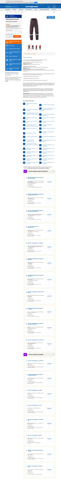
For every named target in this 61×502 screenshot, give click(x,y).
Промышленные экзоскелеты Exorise (15, 64)
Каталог (14, 9)
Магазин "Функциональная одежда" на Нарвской (36, 259)
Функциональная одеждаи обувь (14, 42)
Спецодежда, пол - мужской (31, 128)
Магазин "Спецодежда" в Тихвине (35, 435)
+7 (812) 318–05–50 (15, 4)
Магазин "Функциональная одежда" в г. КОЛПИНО (35, 309)
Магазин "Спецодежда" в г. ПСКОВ (34, 405)
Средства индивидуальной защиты (14, 52)
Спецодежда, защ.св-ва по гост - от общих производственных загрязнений (47, 109)
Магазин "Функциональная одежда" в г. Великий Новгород (35, 375)
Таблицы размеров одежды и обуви (50, 17)
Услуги (35, 9)
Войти (49, 7)
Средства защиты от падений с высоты (15, 60)
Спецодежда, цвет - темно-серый (48, 128)
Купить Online (28, 9)
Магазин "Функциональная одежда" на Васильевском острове (36, 194)
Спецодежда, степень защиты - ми (48, 136)
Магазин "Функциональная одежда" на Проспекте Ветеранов (36, 324)
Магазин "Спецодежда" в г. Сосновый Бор (35, 420)
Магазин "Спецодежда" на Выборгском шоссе (36, 292)
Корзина (54, 6)
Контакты (54, 9)
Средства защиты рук (13, 56)
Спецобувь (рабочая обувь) (14, 48)
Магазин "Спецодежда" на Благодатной (33, 227)
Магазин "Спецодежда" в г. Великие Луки (35, 466)
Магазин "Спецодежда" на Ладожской (35, 339)
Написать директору (52, 4)
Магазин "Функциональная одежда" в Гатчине (35, 451)
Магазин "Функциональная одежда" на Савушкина (36, 276)
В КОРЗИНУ (17, 36)
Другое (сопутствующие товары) (14, 69)
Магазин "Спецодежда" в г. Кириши (35, 390)
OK (35, 2)
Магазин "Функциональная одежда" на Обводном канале (36, 178)
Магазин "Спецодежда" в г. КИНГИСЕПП (35, 360)
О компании (7, 9)
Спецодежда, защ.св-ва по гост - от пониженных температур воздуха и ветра (31, 114)
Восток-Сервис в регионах (36, 354)
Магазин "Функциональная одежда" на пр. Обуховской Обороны (36, 211)
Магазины (21, 9)
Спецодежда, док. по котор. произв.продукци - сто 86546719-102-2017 (30, 144)
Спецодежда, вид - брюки (31, 132)
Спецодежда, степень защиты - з (32, 136)
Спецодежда (11, 45)
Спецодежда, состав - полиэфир (48, 104)
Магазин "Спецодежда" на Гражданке (35, 243)
